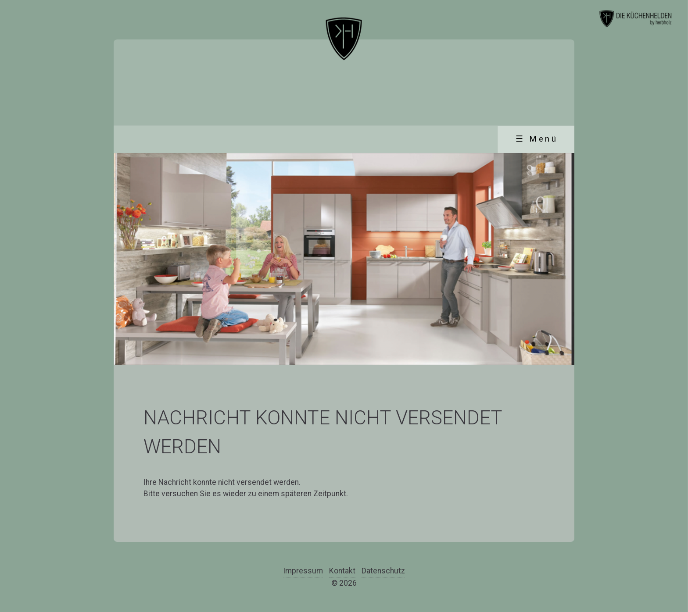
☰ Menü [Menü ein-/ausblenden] (537, 139)
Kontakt (342, 570)
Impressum (303, 570)
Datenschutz (383, 570)
